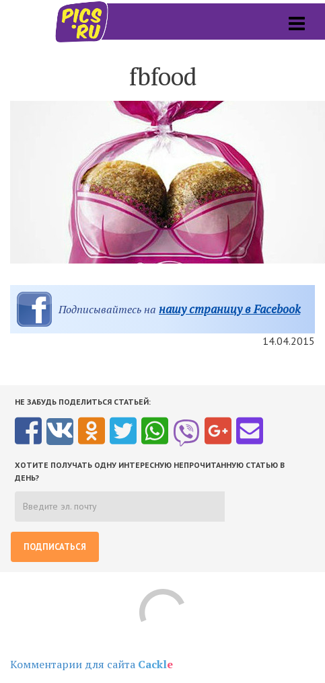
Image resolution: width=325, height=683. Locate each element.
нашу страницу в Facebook (229, 309)
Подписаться (55, 547)
